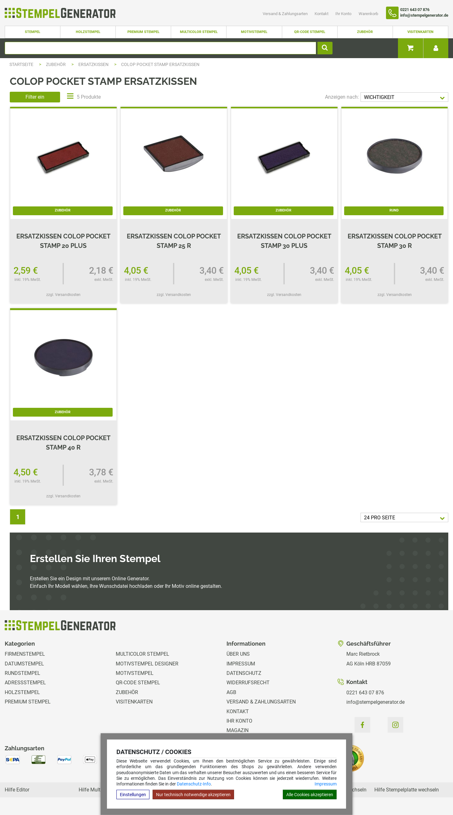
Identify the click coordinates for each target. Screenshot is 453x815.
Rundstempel (22, 673)
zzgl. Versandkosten (63, 295)
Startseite (21, 64)
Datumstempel (24, 664)
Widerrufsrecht (248, 683)
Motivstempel (254, 32)
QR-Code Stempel (309, 32)
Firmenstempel (25, 654)
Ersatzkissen (93, 64)
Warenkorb (368, 13)
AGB (231, 692)
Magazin (237, 730)
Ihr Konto (343, 13)
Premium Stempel (143, 32)
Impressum (326, 783)
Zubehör (365, 32)
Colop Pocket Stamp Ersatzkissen (160, 64)
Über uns (238, 654)
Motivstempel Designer (147, 664)
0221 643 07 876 (365, 693)
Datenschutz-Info (194, 783)
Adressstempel (25, 683)
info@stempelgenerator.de (375, 702)
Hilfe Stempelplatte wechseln (406, 790)
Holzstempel (88, 32)
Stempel (32, 32)
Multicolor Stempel (199, 32)
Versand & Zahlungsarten (286, 13)
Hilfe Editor (17, 790)
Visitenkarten (420, 32)
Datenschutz (243, 673)
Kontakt (322, 13)
